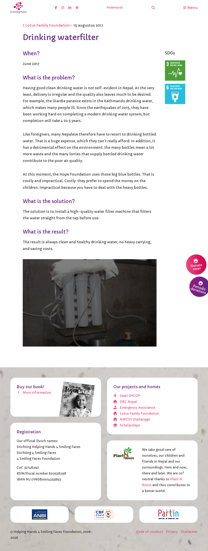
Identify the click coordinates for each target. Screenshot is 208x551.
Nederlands (115, 7)
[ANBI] (39, 514)
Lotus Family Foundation (46, 25)
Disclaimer (189, 532)
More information (37, 393)
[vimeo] (76, 7)
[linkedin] (69, 7)
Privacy (172, 532)
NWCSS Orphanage (131, 419)
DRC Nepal (125, 402)
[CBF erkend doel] (104, 514)
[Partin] (168, 514)
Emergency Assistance (134, 408)
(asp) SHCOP (126, 396)
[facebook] (56, 7)
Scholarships (126, 425)
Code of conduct (149, 532)
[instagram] (62, 7)
